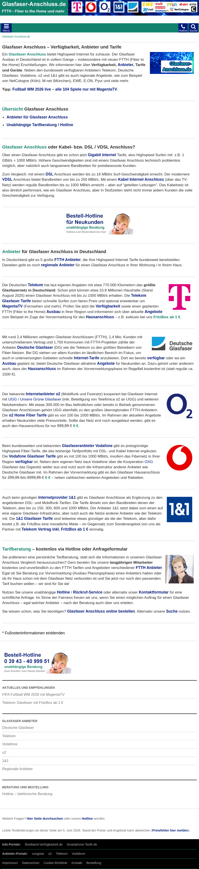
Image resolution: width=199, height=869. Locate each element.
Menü (6, 30)
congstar (38, 853)
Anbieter (125, 65)
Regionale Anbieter (17, 769)
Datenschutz (30, 863)
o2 (4, 752)
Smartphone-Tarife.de (82, 844)
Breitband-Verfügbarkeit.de (43, 844)
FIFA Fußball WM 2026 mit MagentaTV (33, 694)
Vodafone (10, 744)
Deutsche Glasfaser (18, 728)
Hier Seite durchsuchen (45, 818)
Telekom (9, 736)
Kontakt (76, 863)
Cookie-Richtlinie (55, 863)
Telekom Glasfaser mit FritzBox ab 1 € (32, 702)
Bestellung (93, 863)
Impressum (10, 863)
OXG (149, 462)
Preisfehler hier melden (170, 830)
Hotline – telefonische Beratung (27, 794)
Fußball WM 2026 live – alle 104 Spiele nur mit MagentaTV (64, 89)
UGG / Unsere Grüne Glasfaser (34, 399)
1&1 (5, 761)
